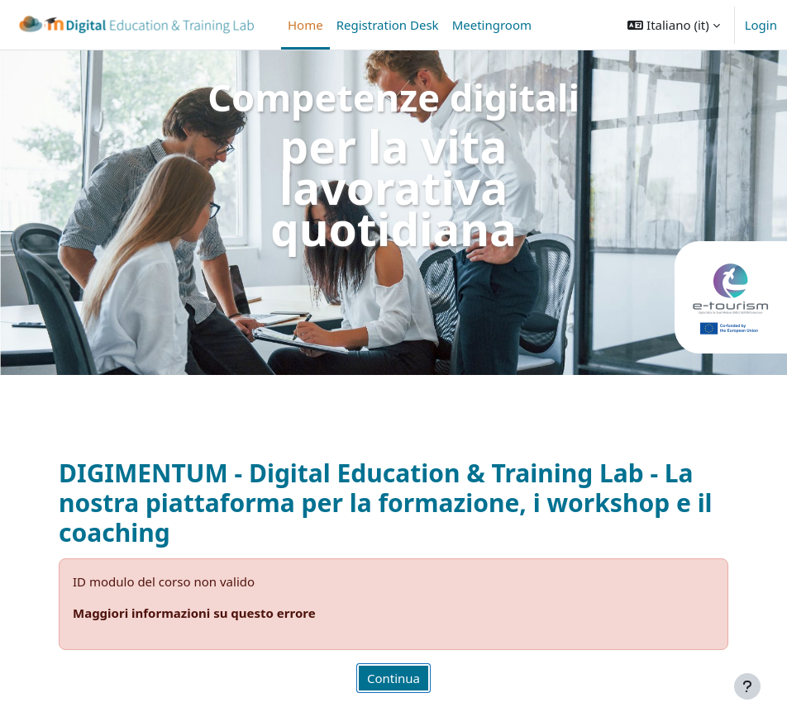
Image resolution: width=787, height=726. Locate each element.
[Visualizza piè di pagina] (747, 686)
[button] (673, 25)
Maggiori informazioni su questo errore (194, 613)
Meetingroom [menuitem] (492, 25)
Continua (393, 678)
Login (761, 25)
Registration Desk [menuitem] (387, 25)
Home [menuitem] (305, 25)
